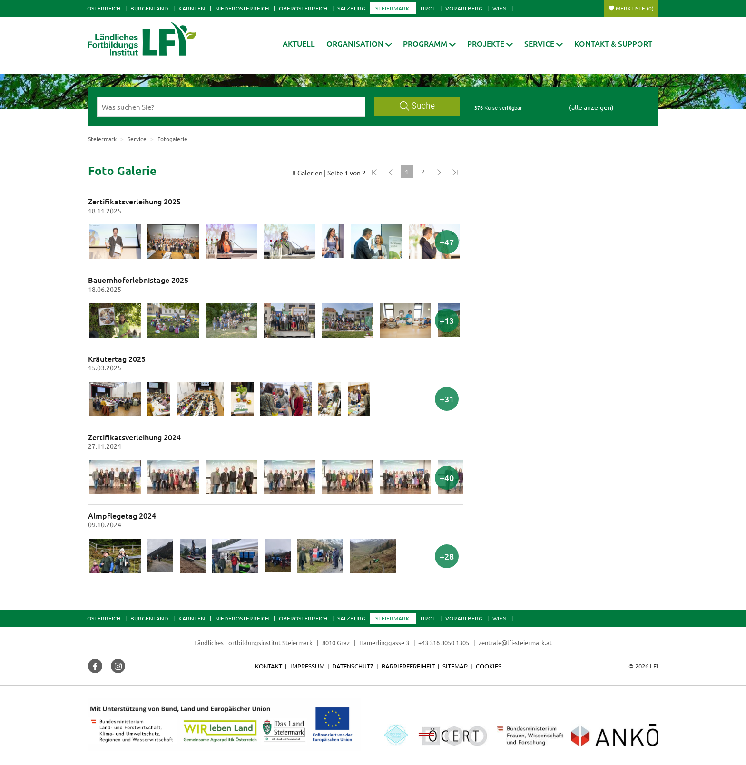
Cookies (488, 666)
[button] (359, 43)
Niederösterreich (242, 8)
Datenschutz (352, 666)
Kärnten (191, 8)
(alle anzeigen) (591, 107)
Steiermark (392, 8)
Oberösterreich (303, 8)
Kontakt (268, 666)
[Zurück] (390, 171)
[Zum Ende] (455, 171)
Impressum (307, 666)
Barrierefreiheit (408, 666)
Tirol (427, 8)
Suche (417, 105)
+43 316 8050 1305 (443, 643)
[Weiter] (439, 171)
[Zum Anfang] (374, 171)
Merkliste (635, 8)
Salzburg (351, 8)
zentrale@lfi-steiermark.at (515, 643)
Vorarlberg (463, 8)
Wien (499, 8)
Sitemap (455, 666)
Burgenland (149, 8)
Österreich (103, 8)
